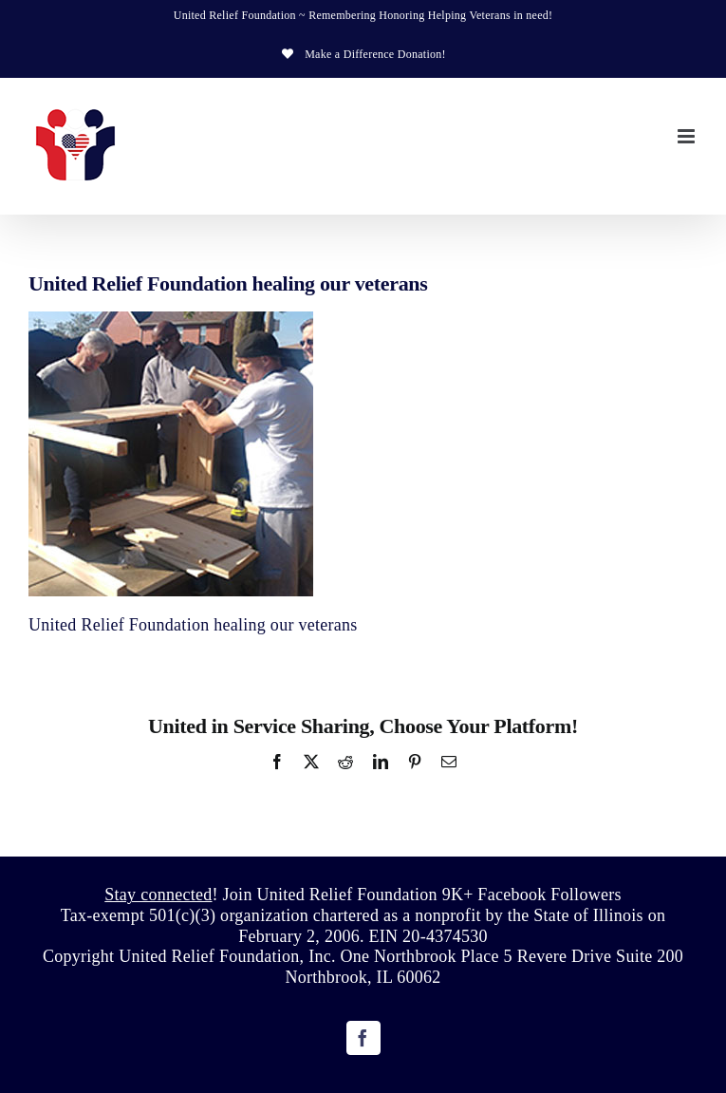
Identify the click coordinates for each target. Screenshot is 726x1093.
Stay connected (158, 894)
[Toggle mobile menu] (688, 136)
